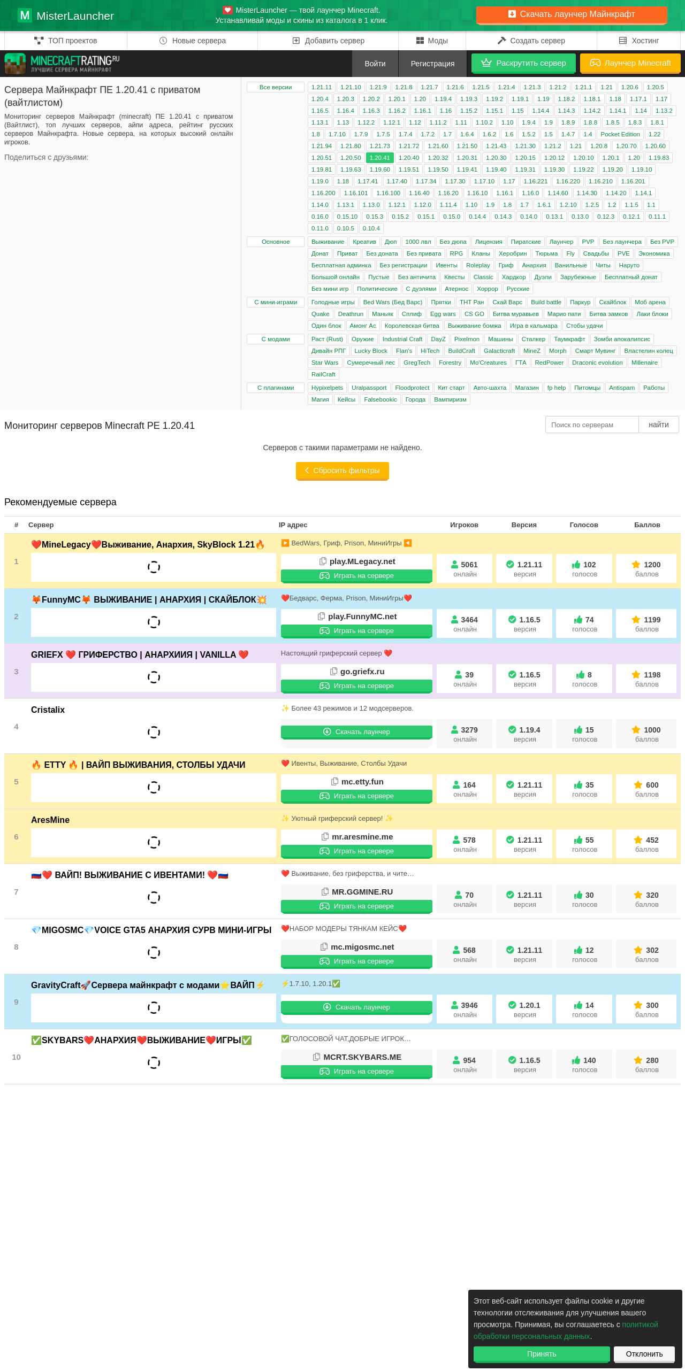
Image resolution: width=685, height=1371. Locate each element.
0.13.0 (580, 216)
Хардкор (514, 277)
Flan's (404, 351)
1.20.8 (598, 146)
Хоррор (487, 289)
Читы (603, 265)
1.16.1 (422, 110)
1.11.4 (448, 205)
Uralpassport (369, 387)
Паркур (580, 302)
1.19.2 (494, 99)
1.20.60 (655, 146)
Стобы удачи (584, 325)
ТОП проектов (65, 40)
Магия (320, 399)
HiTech (430, 351)
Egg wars (443, 314)
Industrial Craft (403, 339)
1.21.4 (506, 87)
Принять (542, 1354)
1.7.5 (383, 134)
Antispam (622, 387)
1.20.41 (380, 158)
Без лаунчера (622, 241)
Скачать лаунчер (356, 732)
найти (659, 424)
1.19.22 (583, 169)
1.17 (661, 99)
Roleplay (478, 265)
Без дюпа (453, 241)
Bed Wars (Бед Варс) (393, 302)
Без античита (417, 277)
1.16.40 (419, 193)
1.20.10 (583, 158)
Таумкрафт (569, 339)
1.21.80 (350, 146)
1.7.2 (428, 134)
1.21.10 (350, 87)
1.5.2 (529, 134)
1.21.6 (455, 87)
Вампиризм (450, 399)
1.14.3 (566, 110)
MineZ (532, 351)
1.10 (507, 122)
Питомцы (587, 387)
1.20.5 (655, 87)
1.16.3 (371, 110)
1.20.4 (320, 99)
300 (647, 1010)
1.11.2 (438, 122)
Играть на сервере (356, 576)
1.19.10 (641, 169)
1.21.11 (321, 87)
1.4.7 (568, 134)
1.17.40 (397, 181)
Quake (320, 314)
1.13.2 (664, 110)
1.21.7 (429, 87)
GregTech (417, 362)
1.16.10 (477, 193)
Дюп (391, 241)
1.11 (461, 122)
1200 (647, 569)
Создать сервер (532, 40)
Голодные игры (333, 302)
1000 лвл (418, 241)
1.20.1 (397, 99)
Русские (518, 289)
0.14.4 (477, 216)
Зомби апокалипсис (622, 339)
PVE (624, 253)
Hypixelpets (327, 387)
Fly (570, 253)
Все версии (276, 87)
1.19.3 (468, 99)
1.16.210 (601, 181)
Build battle (546, 302)
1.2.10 (568, 205)
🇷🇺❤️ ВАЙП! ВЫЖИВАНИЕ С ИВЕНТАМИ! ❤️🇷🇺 (130, 875)
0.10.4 (371, 228)
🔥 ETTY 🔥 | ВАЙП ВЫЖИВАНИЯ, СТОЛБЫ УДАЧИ (138, 764)
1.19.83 (659, 158)
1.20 (420, 99)
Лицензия (489, 241)
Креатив (364, 241)
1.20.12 (554, 158)
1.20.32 (438, 158)
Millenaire (644, 362)
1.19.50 (438, 169)
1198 (647, 679)
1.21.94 (321, 146)
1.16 (446, 110)
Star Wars (325, 362)
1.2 (611, 205)
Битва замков (608, 314)
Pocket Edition (620, 134)
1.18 (615, 99)
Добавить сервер (328, 40)
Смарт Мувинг (595, 351)
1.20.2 (371, 99)
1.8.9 (568, 122)
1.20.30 (496, 158)
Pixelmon (467, 339)
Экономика (654, 253)
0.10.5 (345, 228)
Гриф (506, 265)
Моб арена (650, 302)
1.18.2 (566, 99)
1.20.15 (525, 158)
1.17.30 (455, 181)
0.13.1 (554, 216)
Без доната (382, 253)
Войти (374, 63)
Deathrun (350, 314)
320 (647, 899)
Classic (483, 277)
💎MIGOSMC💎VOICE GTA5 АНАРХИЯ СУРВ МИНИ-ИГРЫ (151, 930)
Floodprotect (412, 387)
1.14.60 (557, 193)
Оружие (363, 339)
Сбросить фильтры (342, 470)
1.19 (543, 99)
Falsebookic (380, 399)
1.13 (343, 122)
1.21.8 (404, 87)
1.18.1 (592, 99)
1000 (647, 734)
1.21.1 (583, 87)
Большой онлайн (335, 277)
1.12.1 (391, 122)
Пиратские (526, 241)
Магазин (526, 387)
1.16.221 (536, 181)
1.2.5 (592, 205)
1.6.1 (544, 205)
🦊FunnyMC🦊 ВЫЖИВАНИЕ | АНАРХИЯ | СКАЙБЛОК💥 (149, 599)
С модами (276, 339)
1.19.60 (380, 169)
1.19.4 (443, 99)
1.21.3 (532, 87)
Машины (500, 339)
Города (416, 399)
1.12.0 (422, 205)
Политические (377, 289)
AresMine (50, 820)
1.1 (651, 205)
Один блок (326, 325)
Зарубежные (578, 277)
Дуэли (543, 277)
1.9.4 (529, 122)
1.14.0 (320, 205)
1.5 (548, 134)
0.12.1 (631, 216)
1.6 (509, 134)
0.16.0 (320, 216)
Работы (654, 387)
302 (647, 955)
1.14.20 (616, 193)
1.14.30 (587, 193)
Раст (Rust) (327, 339)
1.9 (548, 122)
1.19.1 (520, 99)
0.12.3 (605, 216)
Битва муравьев (516, 314)
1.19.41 (467, 169)
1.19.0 (320, 181)
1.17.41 (367, 181)
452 (647, 844)
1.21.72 (409, 146)
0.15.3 (374, 216)
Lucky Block (371, 351)
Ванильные (571, 265)
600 (647, 789)
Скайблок (612, 302)
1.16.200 (323, 193)
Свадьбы (596, 253)
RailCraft (323, 374)
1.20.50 (350, 158)
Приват (347, 253)
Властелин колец (648, 351)
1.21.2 (558, 87)
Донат (320, 253)
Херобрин (513, 253)
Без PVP (662, 241)
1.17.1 (638, 99)
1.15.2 (468, 110)
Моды (432, 40)
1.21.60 (438, 146)
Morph (558, 351)
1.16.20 (448, 193)
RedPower (549, 362)
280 (647, 1065)
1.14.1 (618, 110)
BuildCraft (461, 351)
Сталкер (534, 339)
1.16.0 (530, 193)
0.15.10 (347, 216)
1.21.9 (378, 87)
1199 (647, 624)
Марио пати (564, 314)
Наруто (629, 265)
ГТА (521, 362)
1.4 (587, 134)
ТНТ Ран (472, 302)
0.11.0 (320, 228)
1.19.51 (409, 169)
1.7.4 (406, 134)
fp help (556, 387)
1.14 (640, 110)
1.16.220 (568, 181)
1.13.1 (320, 122)
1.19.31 (525, 169)
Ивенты (447, 265)
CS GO (474, 314)
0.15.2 (400, 216)
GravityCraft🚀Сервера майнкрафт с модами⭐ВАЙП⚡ (148, 985)
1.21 (606, 87)
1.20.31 (467, 158)
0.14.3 (503, 216)
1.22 (654, 134)
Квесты (454, 277)
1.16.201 (633, 181)
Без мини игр (329, 289)
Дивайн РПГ (328, 351)
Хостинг (638, 40)
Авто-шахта (490, 387)
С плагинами (275, 387)
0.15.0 (451, 216)
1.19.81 (321, 169)
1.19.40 (496, 169)
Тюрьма (547, 253)
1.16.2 (397, 110)
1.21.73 (380, 146)
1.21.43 (496, 146)
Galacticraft (499, 351)
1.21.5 (481, 87)
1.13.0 (371, 205)
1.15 (517, 110)
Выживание (328, 241)
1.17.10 (484, 181)
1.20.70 (626, 146)
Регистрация (433, 63)
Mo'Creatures (488, 362)
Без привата (424, 253)
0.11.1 (657, 216)
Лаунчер (562, 241)
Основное (276, 241)
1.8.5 (613, 122)
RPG (456, 253)
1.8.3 (635, 122)
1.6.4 (467, 134)
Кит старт (451, 387)
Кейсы (347, 399)
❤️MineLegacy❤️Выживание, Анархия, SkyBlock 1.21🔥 (148, 544)
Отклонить (644, 1354)
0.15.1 (426, 216)
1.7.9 (361, 134)
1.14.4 (541, 110)
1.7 (447, 134)
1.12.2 (366, 122)
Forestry (450, 362)
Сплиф (412, 314)
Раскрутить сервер (523, 62)
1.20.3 (345, 99)
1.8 (315, 134)
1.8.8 (591, 122)
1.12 (415, 122)
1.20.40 (409, 158)
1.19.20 (613, 169)
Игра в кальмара (534, 325)
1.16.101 (356, 193)
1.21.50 (467, 146)
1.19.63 (350, 169)
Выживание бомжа (474, 325)
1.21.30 (525, 146)
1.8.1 (657, 122)
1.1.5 (631, 205)
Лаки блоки (652, 314)
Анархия (534, 265)
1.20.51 (321, 158)
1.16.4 (345, 110)
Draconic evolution (597, 362)
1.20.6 (629, 87)
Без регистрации (404, 265)
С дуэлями (421, 289)
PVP (588, 241)
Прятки (441, 302)
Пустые (379, 277)
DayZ (438, 339)
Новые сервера (192, 40)
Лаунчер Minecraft (630, 62)
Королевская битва (412, 325)
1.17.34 (426, 181)
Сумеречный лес (371, 362)
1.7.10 (337, 134)
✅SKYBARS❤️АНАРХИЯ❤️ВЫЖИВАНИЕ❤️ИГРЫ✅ (141, 1040)
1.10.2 (484, 122)
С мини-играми (275, 302)
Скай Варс (507, 302)
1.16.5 (320, 110)
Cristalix (48, 709)
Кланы (481, 253)
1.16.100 (388, 193)
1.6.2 (490, 134)
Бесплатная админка (341, 265)
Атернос (456, 289)
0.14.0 (528, 216)
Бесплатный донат (631, 277)
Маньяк (382, 314)
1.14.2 (592, 110)
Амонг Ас (363, 325)
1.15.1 (494, 110)
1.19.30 (554, 169)
